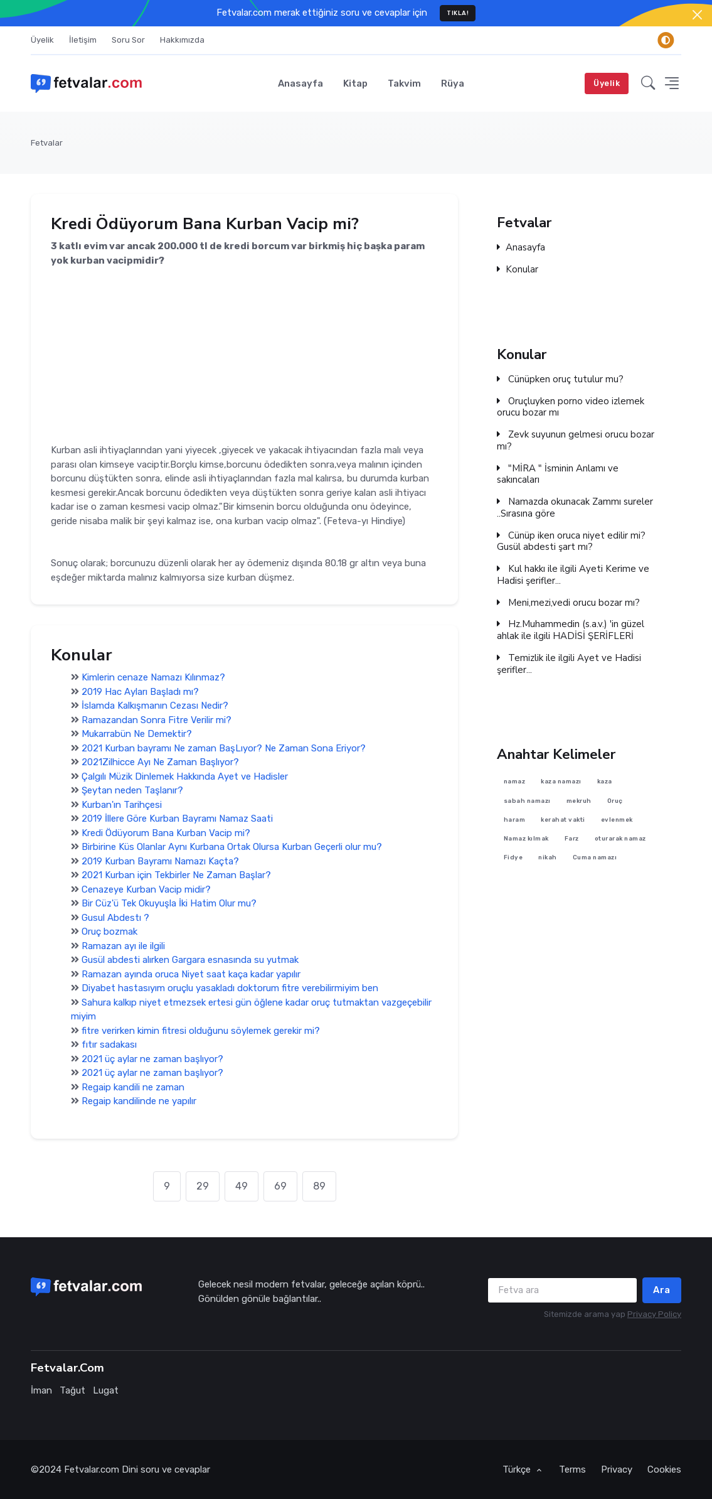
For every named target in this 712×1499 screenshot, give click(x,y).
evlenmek (617, 819)
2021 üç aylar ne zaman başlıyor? (152, 1059)
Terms (572, 1469)
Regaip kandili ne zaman (133, 1087)
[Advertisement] (244, 356)
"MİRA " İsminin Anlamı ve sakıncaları (558, 474)
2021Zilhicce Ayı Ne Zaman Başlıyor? (160, 762)
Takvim (404, 83)
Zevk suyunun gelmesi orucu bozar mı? (575, 441)
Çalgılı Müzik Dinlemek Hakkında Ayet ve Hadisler (185, 776)
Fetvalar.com (91, 1469)
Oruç (615, 800)
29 (202, 1186)
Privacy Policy (654, 1314)
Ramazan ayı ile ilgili (123, 946)
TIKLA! (458, 12)
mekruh (579, 800)
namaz (515, 781)
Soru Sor (128, 40)
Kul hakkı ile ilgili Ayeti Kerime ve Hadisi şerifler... (573, 575)
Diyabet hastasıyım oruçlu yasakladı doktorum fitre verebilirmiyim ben (230, 988)
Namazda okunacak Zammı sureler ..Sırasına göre (575, 508)
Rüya (452, 83)
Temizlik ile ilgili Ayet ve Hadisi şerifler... (569, 664)
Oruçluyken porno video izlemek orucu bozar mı (570, 407)
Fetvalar (47, 143)
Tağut (72, 1390)
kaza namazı (561, 781)
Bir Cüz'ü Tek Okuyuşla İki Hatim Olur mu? (169, 903)
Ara (662, 1290)
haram (515, 819)
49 (241, 1186)
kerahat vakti (563, 819)
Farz (572, 838)
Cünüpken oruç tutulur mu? (560, 379)
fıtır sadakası (109, 1044)
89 (319, 1186)
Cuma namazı (595, 857)
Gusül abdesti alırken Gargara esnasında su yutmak (190, 959)
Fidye (513, 857)
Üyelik (42, 40)
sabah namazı (527, 800)
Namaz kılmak (526, 838)
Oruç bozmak (109, 931)
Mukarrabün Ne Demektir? (137, 733)
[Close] (697, 15)
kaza (604, 781)
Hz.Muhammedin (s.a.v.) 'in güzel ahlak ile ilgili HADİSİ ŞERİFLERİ (570, 630)
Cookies (664, 1469)
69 (280, 1186)
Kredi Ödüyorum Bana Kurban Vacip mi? (166, 833)
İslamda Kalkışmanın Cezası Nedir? (155, 705)
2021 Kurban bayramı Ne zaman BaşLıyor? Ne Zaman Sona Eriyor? (224, 748)
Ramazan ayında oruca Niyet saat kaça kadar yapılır (191, 974)
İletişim (83, 40)
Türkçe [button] (517, 1469)
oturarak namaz (620, 838)
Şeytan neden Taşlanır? (132, 790)
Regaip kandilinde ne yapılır (139, 1101)
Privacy (616, 1469)
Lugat (106, 1390)
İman (41, 1390)
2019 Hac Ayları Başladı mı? (140, 691)
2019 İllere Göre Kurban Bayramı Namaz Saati (177, 818)
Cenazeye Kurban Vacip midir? (146, 889)
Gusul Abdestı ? (115, 917)
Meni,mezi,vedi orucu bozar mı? (568, 603)
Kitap (355, 83)
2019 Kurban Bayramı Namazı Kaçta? (160, 861)
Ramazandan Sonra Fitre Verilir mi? (156, 720)
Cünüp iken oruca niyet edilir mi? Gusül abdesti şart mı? (571, 542)
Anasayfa (300, 83)
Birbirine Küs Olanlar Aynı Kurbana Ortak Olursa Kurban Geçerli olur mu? (232, 846)
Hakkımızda (182, 40)
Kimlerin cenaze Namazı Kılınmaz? (153, 677)
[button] (648, 83)
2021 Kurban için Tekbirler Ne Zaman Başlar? (176, 875)
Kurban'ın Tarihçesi (122, 804)
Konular (517, 270)
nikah (548, 857)
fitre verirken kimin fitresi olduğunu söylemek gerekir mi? (201, 1030)
